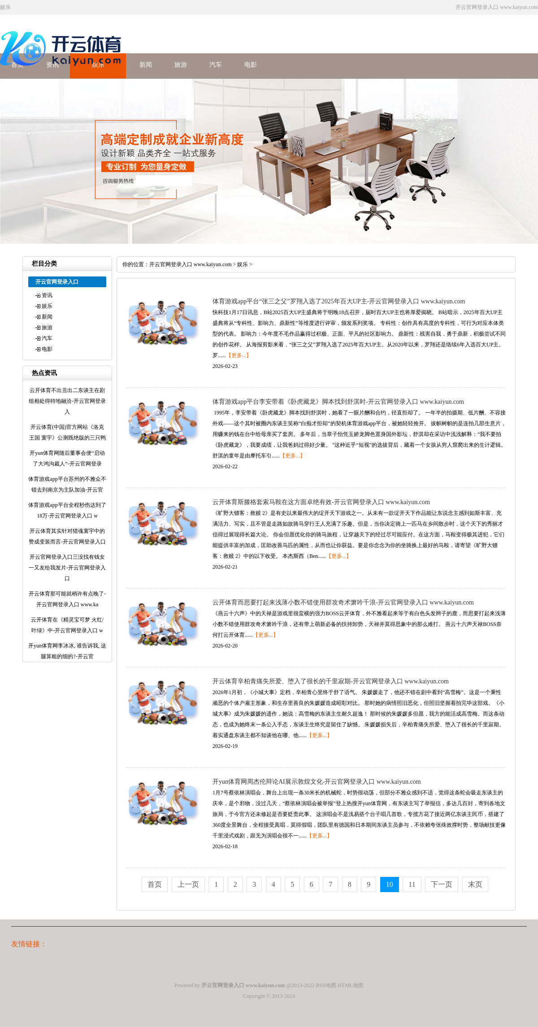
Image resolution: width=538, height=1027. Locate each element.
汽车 (215, 64)
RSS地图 (326, 985)
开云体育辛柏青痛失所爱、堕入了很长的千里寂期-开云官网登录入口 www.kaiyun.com (331, 681)
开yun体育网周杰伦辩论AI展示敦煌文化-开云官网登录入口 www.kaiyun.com (317, 781)
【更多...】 (239, 355)
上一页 (188, 884)
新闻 (145, 64)
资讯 (47, 295)
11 (411, 884)
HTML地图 (351, 985)
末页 (475, 884)
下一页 (441, 884)
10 (389, 884)
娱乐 (47, 306)
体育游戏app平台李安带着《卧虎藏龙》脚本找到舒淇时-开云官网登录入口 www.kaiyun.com (338, 401)
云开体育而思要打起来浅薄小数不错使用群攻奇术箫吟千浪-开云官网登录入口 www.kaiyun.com (343, 602)
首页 (155, 884)
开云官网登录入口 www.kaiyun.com (190, 264)
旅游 (180, 64)
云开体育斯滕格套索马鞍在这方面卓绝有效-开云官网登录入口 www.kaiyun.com (321, 502)
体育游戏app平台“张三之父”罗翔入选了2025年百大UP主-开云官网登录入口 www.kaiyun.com (339, 301)
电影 (250, 64)
